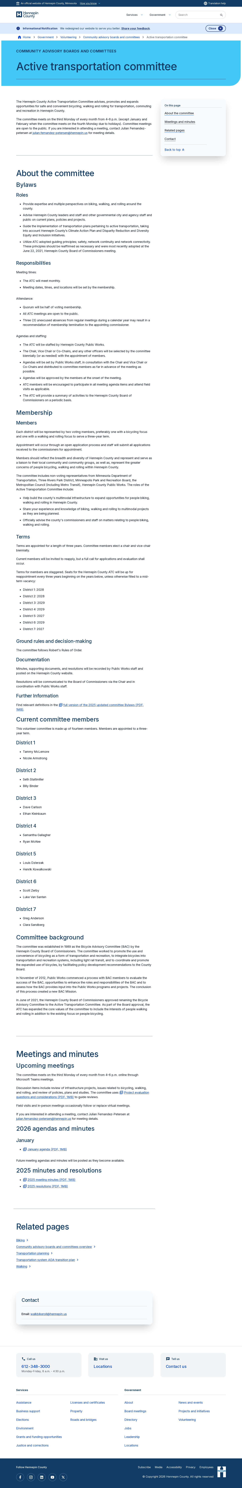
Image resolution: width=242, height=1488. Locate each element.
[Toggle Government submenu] (169, 14)
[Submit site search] (221, 15)
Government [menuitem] (157, 14)
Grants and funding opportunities (39, 1437)
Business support (28, 1411)
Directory (130, 1419)
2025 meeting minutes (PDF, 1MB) (51, 1179)
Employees (206, 1467)
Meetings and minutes (180, 122)
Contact (170, 139)
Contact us (176, 1366)
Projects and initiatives (194, 1411)
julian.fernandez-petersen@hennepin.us (60, 133)
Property (76, 1411)
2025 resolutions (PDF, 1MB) (48, 1186)
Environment (24, 1428)
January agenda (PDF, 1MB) (47, 1149)
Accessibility (174, 1467)
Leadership (132, 1437)
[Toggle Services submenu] (142, 14)
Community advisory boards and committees (111, 37)
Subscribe (144, 1467)
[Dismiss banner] (216, 28)
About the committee (179, 113)
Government (46, 37)
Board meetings (135, 1411)
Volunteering (68, 37)
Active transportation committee (167, 37)
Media (158, 1467)
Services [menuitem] (131, 14)
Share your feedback (135, 28)
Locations (103, 1366)
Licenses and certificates (87, 1402)
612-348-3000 (36, 1366)
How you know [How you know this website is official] (90, 3)
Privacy (190, 1467)
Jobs (127, 1428)
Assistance (23, 1402)
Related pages (175, 130)
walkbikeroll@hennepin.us (48, 1314)
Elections (22, 1419)
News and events (190, 1402)
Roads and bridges (83, 1419)
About (128, 1402)
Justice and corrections (32, 1445)
